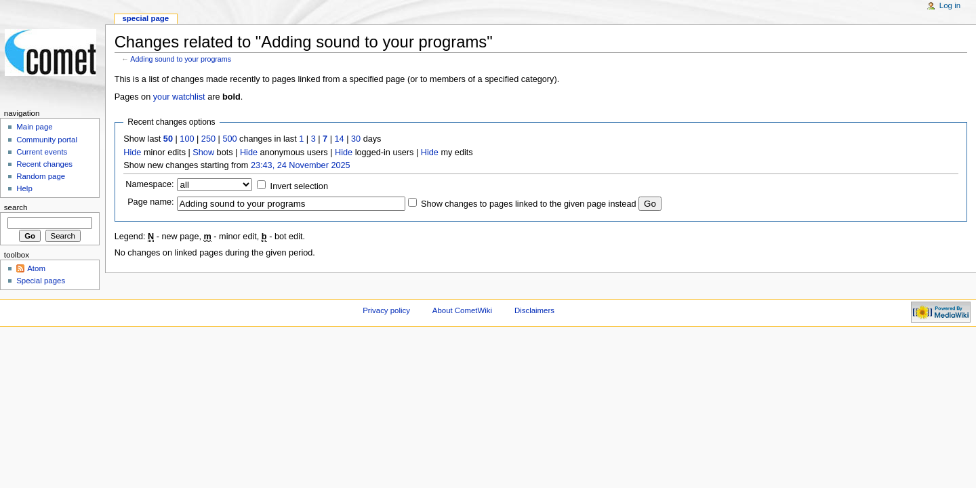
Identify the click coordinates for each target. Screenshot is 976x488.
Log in (949, 5)
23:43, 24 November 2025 (300, 165)
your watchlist (179, 97)
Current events (41, 152)
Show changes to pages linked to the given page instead (528, 204)
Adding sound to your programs (180, 59)
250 (208, 139)
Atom (36, 268)
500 (229, 139)
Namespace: (149, 184)
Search (16, 207)
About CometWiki (462, 310)
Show (203, 152)
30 (356, 139)
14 (339, 139)
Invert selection (299, 186)
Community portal (46, 140)
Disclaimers (534, 310)
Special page (145, 18)
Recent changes (44, 164)
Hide (132, 152)
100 (187, 139)
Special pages (40, 281)
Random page (40, 176)
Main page (34, 127)
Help (24, 188)
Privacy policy (386, 310)
